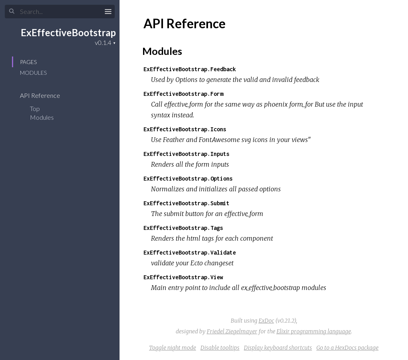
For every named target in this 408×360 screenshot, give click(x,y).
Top (35, 108)
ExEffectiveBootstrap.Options (188, 178)
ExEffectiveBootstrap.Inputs (186, 153)
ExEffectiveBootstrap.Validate (189, 252)
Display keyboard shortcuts (278, 347)
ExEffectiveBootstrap (68, 32)
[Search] (60, 11)
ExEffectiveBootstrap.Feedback (189, 69)
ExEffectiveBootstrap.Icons (184, 129)
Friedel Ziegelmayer (232, 331)
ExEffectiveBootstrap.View (183, 277)
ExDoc (266, 320)
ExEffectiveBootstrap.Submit (186, 203)
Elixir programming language (314, 331)
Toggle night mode (172, 347)
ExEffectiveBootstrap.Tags (183, 227)
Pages (28, 61)
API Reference (45, 95)
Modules (33, 72)
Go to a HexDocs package (347, 347)
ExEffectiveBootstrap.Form (183, 93)
